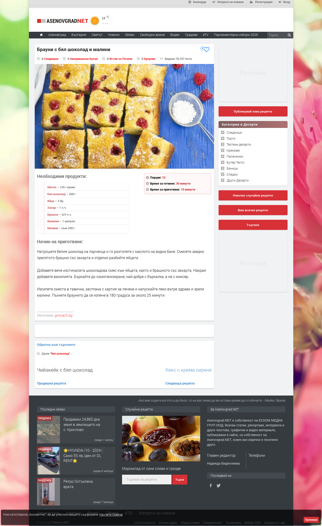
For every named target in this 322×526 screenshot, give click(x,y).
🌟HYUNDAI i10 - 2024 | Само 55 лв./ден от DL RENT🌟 (83, 453)
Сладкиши (51, 56)
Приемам (311, 519)
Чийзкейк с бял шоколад (65, 367)
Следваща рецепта (180, 381)
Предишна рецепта (51, 381)
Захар (52, 205)
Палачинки (235, 154)
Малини (53, 226)
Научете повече (111, 514)
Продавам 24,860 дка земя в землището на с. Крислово (81, 422)
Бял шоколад (56, 192)
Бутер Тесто (235, 160)
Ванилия (53, 219)
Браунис (150, 56)
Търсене (253, 222)
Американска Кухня (84, 56)
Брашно (53, 212)
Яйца (51, 199)
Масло (52, 185)
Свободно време (152, 32)
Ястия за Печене (120, 56)
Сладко (232, 172)
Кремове (233, 148)
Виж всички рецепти (253, 208)
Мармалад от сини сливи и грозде (151, 466)
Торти (231, 136)
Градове (191, 32)
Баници (232, 166)
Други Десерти (238, 178)
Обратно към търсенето (56, 342)
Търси (179, 477)
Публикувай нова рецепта (253, 109)
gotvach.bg (63, 313)
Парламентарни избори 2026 (236, 32)
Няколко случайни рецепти (253, 193)
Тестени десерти (239, 142)
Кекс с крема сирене (188, 367)
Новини (114, 32)
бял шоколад (60, 351)
